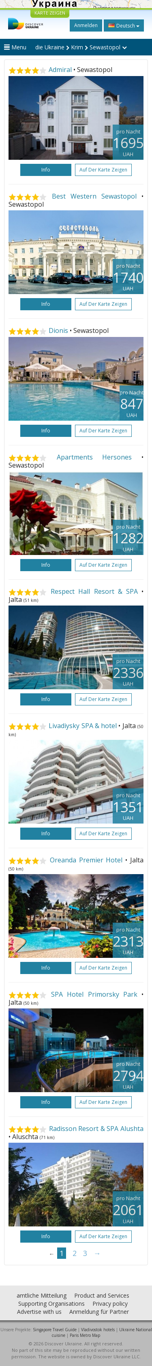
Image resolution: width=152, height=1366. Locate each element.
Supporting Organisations (51, 1303)
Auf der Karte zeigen (103, 169)
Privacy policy (110, 1303)
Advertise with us (39, 1311)
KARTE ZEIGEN (49, 13)
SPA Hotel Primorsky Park (94, 994)
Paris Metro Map (85, 1335)
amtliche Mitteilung (41, 1295)
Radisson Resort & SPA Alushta (96, 1128)
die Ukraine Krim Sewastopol (81, 47)
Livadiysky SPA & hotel (83, 725)
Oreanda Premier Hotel (86, 860)
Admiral (60, 69)
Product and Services (101, 1295)
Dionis (58, 330)
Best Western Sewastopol (94, 196)
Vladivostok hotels (98, 1329)
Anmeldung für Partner (99, 1311)
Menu (15, 47)
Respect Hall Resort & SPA (94, 591)
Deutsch (123, 25)
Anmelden (86, 25)
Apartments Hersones (94, 457)
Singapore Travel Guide (55, 1329)
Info (45, 169)
